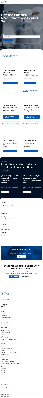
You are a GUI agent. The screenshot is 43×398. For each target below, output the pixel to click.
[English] (39, 2)
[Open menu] (41, 2)
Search (36, 1)
